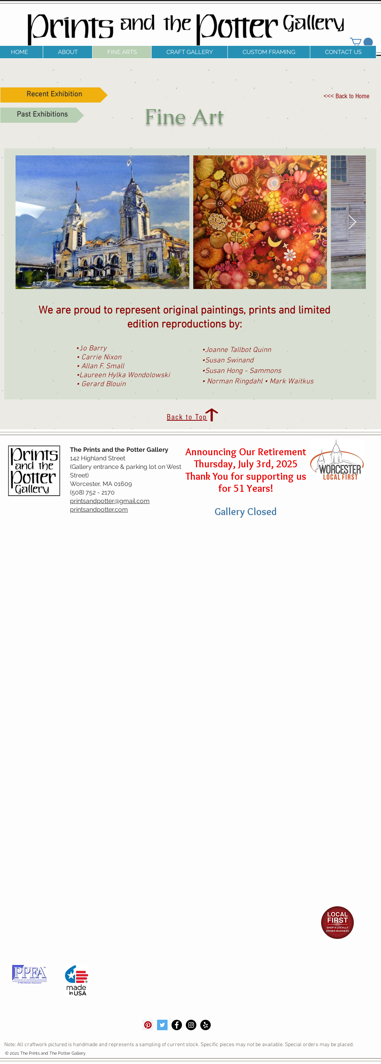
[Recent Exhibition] (54, 95)
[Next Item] (352, 222)
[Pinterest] (148, 1025)
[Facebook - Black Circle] (176, 1025)
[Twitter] (162, 1025)
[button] (67, 52)
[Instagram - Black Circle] (191, 1025)
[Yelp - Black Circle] (205, 1025)
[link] (361, 42)
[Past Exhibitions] (42, 115)
